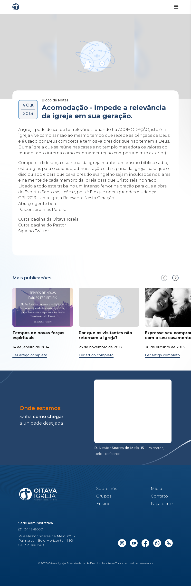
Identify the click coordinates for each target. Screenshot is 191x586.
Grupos (103, 496)
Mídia (156, 488)
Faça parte (162, 503)
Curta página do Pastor (42, 225)
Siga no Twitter (33, 231)
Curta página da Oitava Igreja (49, 219)
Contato (159, 496)
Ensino (103, 503)
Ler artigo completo (29, 355)
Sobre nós (106, 488)
